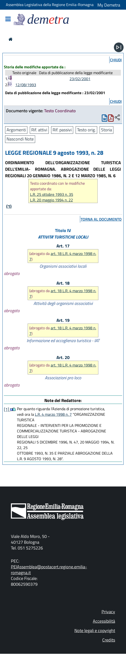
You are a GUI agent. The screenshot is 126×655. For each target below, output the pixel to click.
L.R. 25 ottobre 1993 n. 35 (51, 194)
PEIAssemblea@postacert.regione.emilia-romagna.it (49, 569)
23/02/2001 (80, 79)
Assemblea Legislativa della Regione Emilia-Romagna (50, 4)
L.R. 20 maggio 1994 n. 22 (51, 200)
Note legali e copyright (94, 630)
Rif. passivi (62, 130)
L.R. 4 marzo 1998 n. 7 (53, 414)
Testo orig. (86, 130)
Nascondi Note (20, 139)
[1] (7, 409)
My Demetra (108, 5)
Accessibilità (104, 621)
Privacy (108, 611)
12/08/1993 (25, 85)
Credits (108, 640)
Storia (106, 130)
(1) (9, 206)
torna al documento (101, 219)
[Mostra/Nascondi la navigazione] (8, 19)
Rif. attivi (39, 130)
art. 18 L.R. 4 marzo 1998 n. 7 (62, 256)
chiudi (116, 60)
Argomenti (16, 130)
